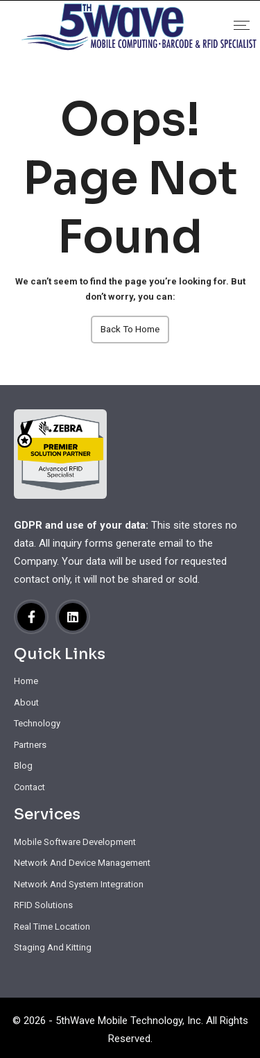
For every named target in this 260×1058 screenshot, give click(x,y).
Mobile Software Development (75, 842)
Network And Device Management (82, 863)
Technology (37, 723)
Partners (30, 745)
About (26, 702)
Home (26, 681)
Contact (29, 787)
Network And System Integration (79, 884)
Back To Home (130, 329)
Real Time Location (52, 926)
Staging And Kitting (53, 947)
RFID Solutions (43, 905)
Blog (23, 765)
